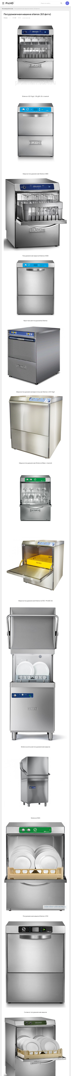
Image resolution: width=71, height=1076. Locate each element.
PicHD (10, 3)
